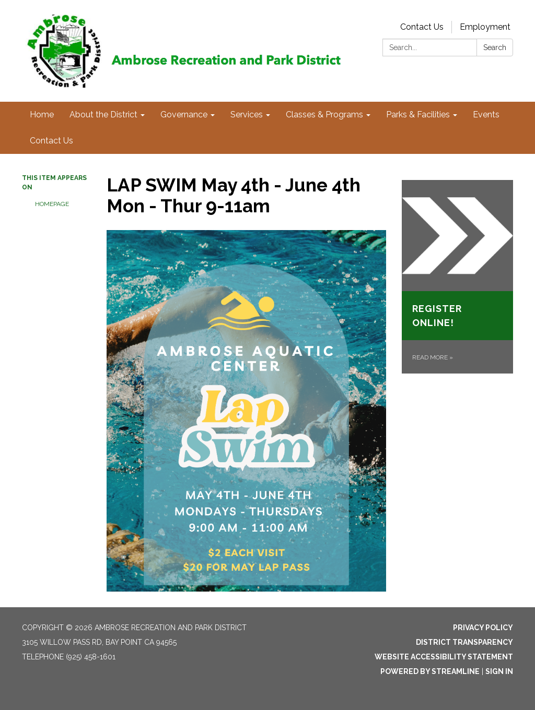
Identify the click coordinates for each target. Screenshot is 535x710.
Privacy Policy (483, 627)
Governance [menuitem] (183, 114)
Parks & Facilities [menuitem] (418, 114)
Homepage (52, 204)
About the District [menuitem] (103, 114)
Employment (485, 27)
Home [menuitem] (42, 114)
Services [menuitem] (246, 114)
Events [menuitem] (486, 114)
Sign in (499, 671)
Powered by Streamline (430, 671)
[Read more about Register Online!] (457, 277)
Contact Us (422, 27)
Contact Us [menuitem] (51, 141)
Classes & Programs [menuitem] (324, 114)
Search (494, 47)
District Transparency (464, 642)
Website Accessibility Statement (444, 657)
